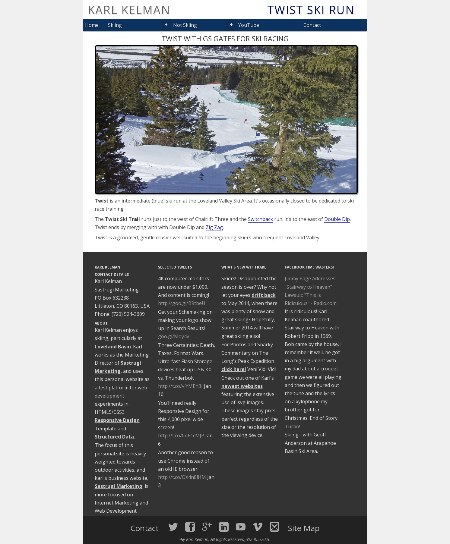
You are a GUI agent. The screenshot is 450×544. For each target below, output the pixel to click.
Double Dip (337, 219)
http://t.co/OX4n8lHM (182, 477)
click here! (233, 369)
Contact (312, 25)
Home (92, 25)
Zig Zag (214, 227)
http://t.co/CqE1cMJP (181, 435)
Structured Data (114, 436)
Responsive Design (117, 420)
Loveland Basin (113, 346)
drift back (264, 295)
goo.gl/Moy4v (173, 336)
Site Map (304, 528)
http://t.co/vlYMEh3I (180, 386)
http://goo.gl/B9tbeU (181, 303)
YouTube (248, 25)
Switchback (260, 219)
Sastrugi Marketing (118, 486)
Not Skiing (185, 25)
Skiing (115, 25)
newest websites (242, 386)
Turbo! (292, 426)
